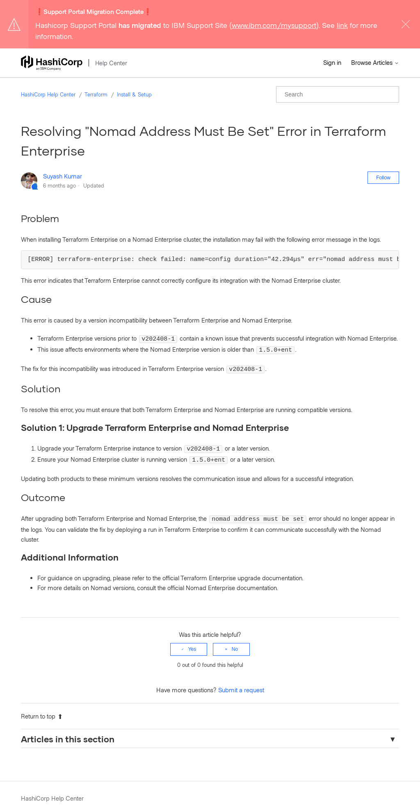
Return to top (42, 708)
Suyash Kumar (62, 176)
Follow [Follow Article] (383, 178)
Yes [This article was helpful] (192, 642)
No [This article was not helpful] (235, 642)
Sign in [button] (332, 62)
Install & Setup (134, 94)
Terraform (95, 94)
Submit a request (241, 682)
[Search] (337, 94)
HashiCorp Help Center (48, 94)
